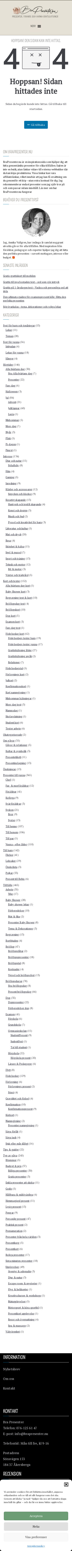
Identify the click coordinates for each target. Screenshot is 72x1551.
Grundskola (14, 1024)
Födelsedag (12, 1076)
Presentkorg (13, 1242)
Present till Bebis (15, 879)
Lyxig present (13, 1206)
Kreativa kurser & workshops (24, 1295)
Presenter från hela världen (21, 1237)
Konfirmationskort (16, 686)
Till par (10, 838)
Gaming (10, 477)
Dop (8, 998)
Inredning (11, 483)
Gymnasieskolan (17, 1031)
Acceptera (36, 1516)
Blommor (11, 1160)
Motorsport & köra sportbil (23, 1307)
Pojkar (9, 873)
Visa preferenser (36, 1537)
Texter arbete (13, 728)
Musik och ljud (16, 516)
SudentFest (17, 1041)
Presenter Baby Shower (21, 922)
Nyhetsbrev (11, 1369)
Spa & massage (17, 1325)
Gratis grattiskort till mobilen (19, 276)
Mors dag (11, 426)
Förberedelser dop (18, 1008)
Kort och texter (11, 581)
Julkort (9, 680)
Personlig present (16, 1219)
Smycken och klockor (20, 494)
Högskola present (21, 1058)
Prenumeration (14, 1231)
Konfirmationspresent (20, 1109)
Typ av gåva (10, 1155)
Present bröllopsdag (19, 991)
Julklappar (14, 408)
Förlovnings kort (15, 674)
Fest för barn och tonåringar (19, 325)
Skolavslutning (14, 716)
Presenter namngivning (21, 1125)
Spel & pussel (13, 552)
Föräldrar (11, 791)
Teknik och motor (15, 564)
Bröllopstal (14, 963)
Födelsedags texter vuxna (22, 644)
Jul (7, 397)
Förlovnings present (19, 1086)
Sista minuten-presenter (19, 1261)
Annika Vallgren (17, 242)
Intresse (7, 456)
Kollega (10, 797)
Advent (12, 402)
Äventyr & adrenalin (19, 1271)
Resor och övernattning (21, 1319)
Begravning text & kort (19, 597)
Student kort (12, 722)
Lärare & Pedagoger (20, 1064)
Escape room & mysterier (22, 1283)
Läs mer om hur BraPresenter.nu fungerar (30, 190)
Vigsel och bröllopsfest (21, 975)
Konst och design (17, 510)
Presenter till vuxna (14, 775)
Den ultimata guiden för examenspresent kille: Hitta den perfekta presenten (34, 298)
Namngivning (13, 1121)
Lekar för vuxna (15, 352)
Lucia (11, 414)
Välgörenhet (13, 1331)
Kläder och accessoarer (19, 489)
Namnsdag (12, 710)
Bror (10, 814)
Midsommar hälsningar (19, 698)
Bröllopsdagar (14, 981)
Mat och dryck (13, 534)
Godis (9, 1188)
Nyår (8, 432)
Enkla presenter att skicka (20, 1182)
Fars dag (10, 385)
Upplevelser (12, 1267)
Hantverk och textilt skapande (24, 504)
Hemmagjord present (18, 1200)
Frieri (11, 1092)
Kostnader (14, 969)
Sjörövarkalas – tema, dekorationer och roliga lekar (32, 306)
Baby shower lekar (18, 904)
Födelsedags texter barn (22, 638)
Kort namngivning (16, 692)
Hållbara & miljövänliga (19, 1194)
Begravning (12, 934)
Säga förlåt (12, 1131)
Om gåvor (9, 740)
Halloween (12, 391)
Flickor (9, 855)
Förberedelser (16, 910)
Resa (8, 540)
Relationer (14, 662)
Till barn (8, 850)
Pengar (10, 1212)
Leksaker (11, 861)
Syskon (10, 810)
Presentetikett (13, 757)
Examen (10, 1014)
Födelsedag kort (15, 633)
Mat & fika (14, 916)
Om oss (8, 1379)
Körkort (10, 1115)
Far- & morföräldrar (17, 785)
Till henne (11, 826)
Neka (36, 1526)
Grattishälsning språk (20, 656)
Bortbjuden (12, 940)
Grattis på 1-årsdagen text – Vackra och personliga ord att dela (35, 289)
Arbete (9, 889)
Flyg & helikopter (18, 1289)
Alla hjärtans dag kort (18, 585)
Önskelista (11, 867)
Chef (8, 779)
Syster (11, 820)
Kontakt (9, 1388)
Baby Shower (13, 900)
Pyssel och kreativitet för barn (25, 522)
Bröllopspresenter (18, 957)
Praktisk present (14, 1224)
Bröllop (10, 946)
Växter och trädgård (17, 575)
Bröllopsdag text (15, 603)
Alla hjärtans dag (15, 369)
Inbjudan (10, 346)
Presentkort (12, 1249)
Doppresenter (16, 1002)
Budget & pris (14, 1166)
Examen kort (13, 621)
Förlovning (12, 1082)
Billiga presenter (17, 1170)
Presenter (13, 379)
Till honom (12, 832)
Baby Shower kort (16, 591)
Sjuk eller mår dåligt (17, 1143)
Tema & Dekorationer (20, 928)
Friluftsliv (13, 465)
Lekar (9, 330)
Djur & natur (15, 1277)
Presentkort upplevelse (21, 1313)
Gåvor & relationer (16, 745)
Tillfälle (7, 885)
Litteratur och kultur (17, 528)
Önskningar (9, 769)
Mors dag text (13, 704)
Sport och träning (15, 558)
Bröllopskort (13, 609)
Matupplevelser (17, 1301)
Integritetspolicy (36, 1545)
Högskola (13, 1053)
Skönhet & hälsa (15, 546)
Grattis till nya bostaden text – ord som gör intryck (31, 282)
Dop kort (11, 615)
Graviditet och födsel (17, 1098)
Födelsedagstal (14, 668)
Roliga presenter (15, 1255)
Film (8, 471)
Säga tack (11, 1137)
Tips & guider (11, 1149)
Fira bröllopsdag (17, 985)
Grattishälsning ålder (20, 650)
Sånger (10, 358)
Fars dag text (13, 628)
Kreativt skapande (16, 500)
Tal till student (19, 1047)
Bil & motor (15, 569)
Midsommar (12, 420)
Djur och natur (14, 460)
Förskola (13, 1018)
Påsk (8, 438)
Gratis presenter (17, 1176)
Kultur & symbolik (16, 751)
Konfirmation (13, 1104)
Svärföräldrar (13, 803)
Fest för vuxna (11, 342)
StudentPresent (19, 1035)
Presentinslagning (16, 763)
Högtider (8, 364)
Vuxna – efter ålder (16, 844)
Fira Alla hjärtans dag (20, 373)
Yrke (10, 894)
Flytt (8, 1070)
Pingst (9, 450)
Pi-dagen (11, 444)
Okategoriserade (12, 734)
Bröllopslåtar (15, 951)
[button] (66, 1484)
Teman (9, 336)
